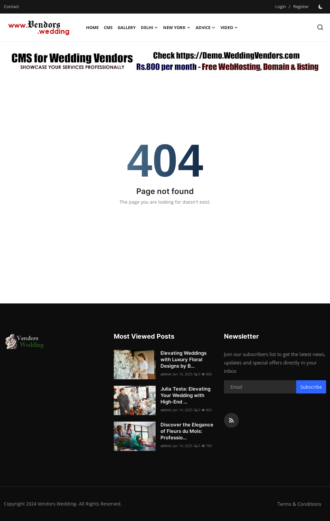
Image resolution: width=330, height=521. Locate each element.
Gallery (127, 27)
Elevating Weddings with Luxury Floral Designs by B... (183, 359)
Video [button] (229, 27)
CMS (108, 27)
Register (301, 6)
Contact (11, 6)
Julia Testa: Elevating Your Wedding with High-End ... (185, 395)
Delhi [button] (149, 27)
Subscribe (311, 387)
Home (92, 27)
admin (165, 374)
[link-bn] (165, 60)
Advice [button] (205, 27)
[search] (320, 27)
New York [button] (176, 27)
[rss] (231, 420)
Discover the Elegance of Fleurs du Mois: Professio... (186, 431)
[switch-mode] (320, 7)
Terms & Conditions (299, 504)
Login (280, 6)
